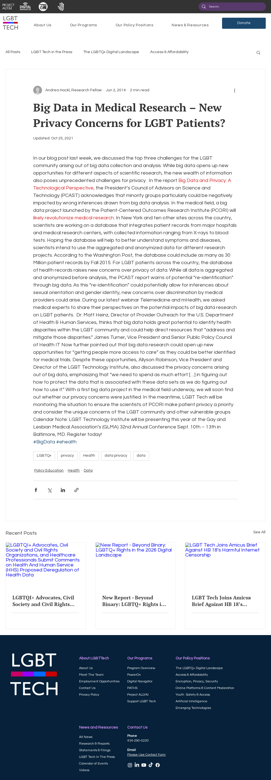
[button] (42, 25)
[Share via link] (76, 490)
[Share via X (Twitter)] (49, 490)
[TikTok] (150, 765)
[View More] (8, 6)
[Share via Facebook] (35, 490)
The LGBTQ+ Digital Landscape (111, 52)
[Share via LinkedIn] (63, 490)
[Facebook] (157, 765)
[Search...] (231, 6)
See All (259, 532)
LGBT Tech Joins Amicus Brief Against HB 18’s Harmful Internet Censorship (221, 600)
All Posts (13, 52)
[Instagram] (130, 765)
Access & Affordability (169, 52)
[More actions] (234, 90)
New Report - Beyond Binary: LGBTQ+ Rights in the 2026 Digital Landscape (134, 600)
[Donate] (244, 23)
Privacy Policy (89, 694)
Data (88, 470)
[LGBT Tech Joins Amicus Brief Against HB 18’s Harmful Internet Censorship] (225, 565)
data (141, 455)
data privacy (116, 455)
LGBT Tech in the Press (51, 52)
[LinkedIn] (137, 765)
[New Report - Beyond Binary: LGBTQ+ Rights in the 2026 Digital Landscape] (136, 565)
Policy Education (49, 470)
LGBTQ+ (44, 455)
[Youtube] (144, 765)
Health (89, 455)
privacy (67, 455)
